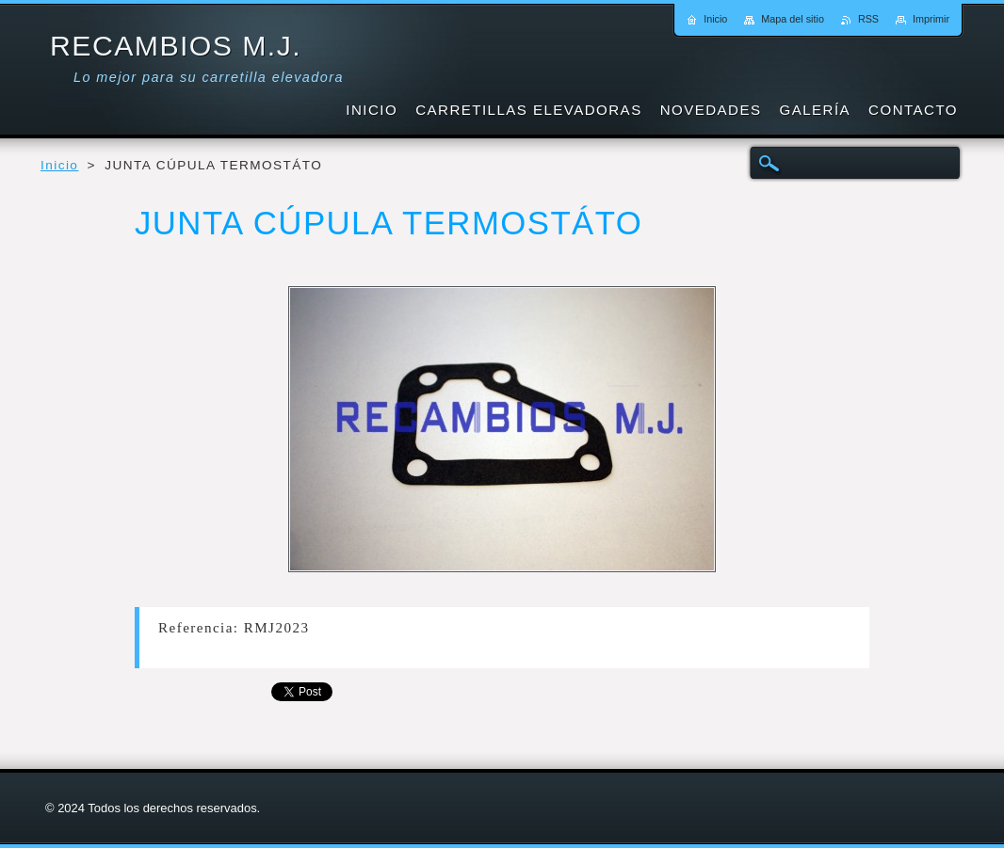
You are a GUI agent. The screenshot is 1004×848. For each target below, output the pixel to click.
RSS (868, 18)
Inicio (59, 165)
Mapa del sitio (792, 18)
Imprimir (931, 18)
